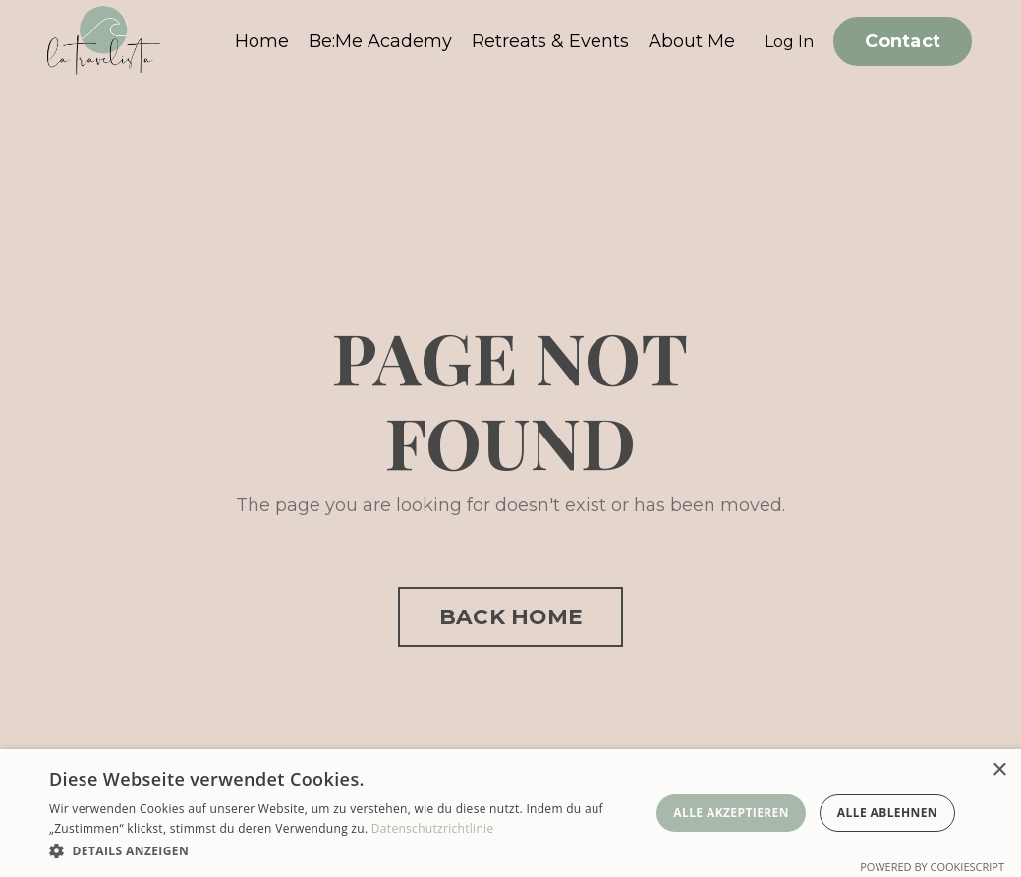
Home (262, 41)
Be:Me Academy (380, 41)
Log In (789, 41)
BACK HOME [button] (510, 616)
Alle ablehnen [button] (887, 812)
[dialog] (510, 813)
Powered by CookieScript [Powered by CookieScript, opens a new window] (932, 866)
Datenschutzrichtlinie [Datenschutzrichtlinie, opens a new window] (432, 828)
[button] (346, 850)
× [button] (999, 770)
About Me (692, 41)
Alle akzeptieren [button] (731, 812)
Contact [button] (902, 41)
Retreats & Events (550, 41)
